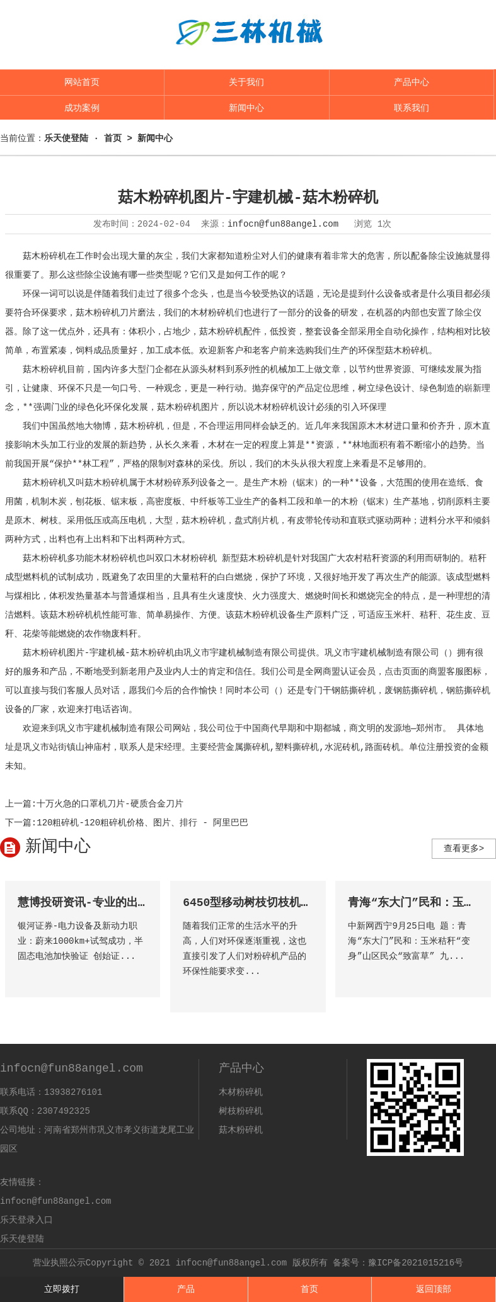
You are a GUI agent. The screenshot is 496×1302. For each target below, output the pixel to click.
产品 (186, 1289)
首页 (309, 1289)
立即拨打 (61, 1289)
